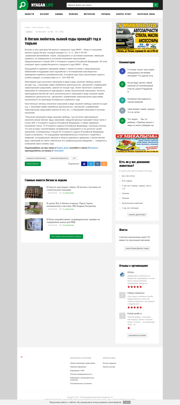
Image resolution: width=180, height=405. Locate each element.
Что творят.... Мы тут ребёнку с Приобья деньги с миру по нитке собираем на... (141, 122)
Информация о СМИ (77, 370)
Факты (123, 230)
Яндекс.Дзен (62, 148)
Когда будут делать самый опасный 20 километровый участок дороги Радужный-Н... (140, 87)
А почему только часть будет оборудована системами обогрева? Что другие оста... (141, 72)
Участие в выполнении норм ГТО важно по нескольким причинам (134, 238)
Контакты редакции (109, 363)
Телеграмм (58, 150)
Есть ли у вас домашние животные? (134, 164)
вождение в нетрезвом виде (36, 158)
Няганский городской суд (59, 158)
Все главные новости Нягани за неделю (66, 236)
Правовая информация (78, 367)
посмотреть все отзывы (137, 335)
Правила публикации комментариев (82, 363)
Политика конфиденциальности (81, 374)
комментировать (33, 164)
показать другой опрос (137, 215)
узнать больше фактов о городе (137, 248)
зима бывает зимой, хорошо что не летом (141, 110)
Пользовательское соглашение (81, 383)
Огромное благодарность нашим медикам (139, 100)
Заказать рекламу (109, 367)
